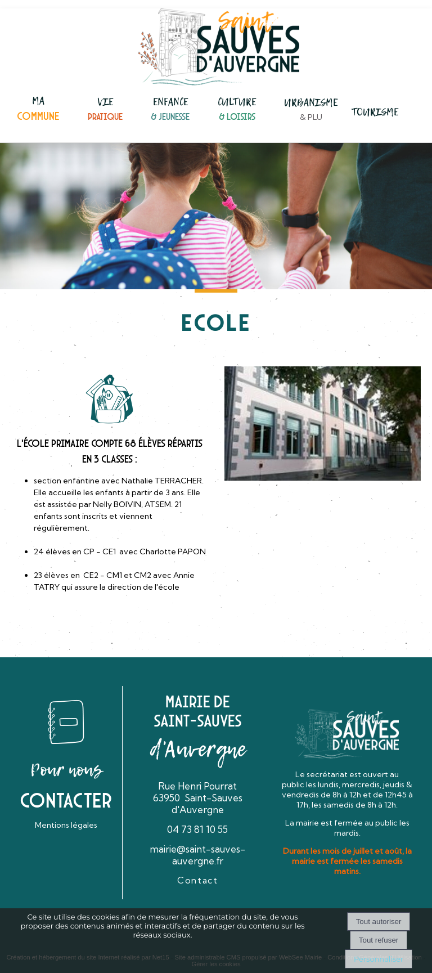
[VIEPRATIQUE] (105, 110)
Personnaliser (378, 958)
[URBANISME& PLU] (310, 110)
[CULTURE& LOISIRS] (237, 110)
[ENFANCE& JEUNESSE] (170, 110)
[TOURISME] (375, 113)
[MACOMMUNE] (38, 109)
